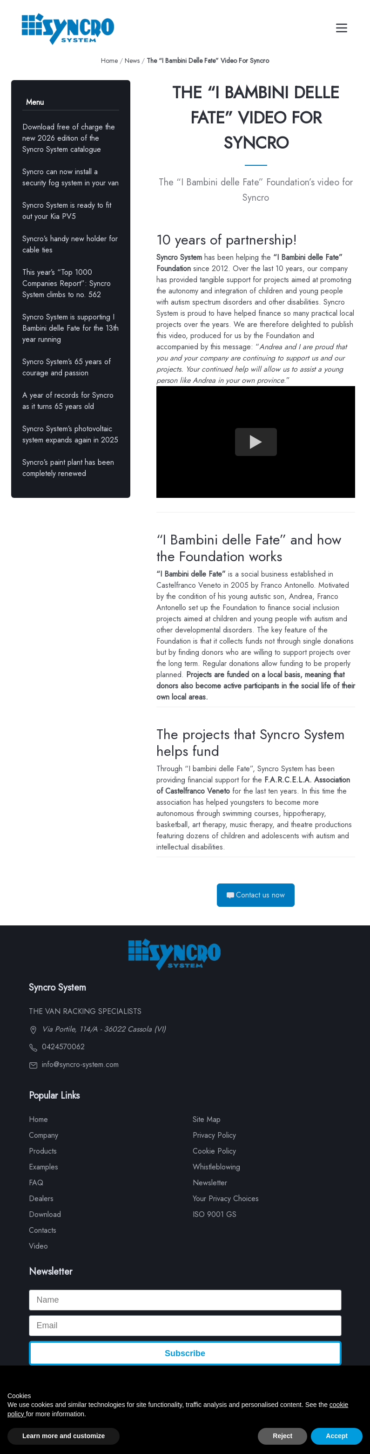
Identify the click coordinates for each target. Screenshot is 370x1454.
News (132, 60)
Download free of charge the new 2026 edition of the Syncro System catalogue (68, 138)
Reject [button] (282, 1436)
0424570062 (57, 1046)
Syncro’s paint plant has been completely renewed (68, 468)
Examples (43, 1167)
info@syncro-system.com (74, 1064)
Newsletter (210, 1182)
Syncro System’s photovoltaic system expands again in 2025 (70, 434)
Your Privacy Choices (226, 1198)
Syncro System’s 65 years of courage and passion (66, 367)
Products (43, 1151)
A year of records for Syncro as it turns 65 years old (68, 401)
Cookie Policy (214, 1151)
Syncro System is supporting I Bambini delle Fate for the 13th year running (70, 328)
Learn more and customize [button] (63, 1436)
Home (109, 60)
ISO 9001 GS (214, 1214)
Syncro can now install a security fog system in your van (70, 177)
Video (38, 1246)
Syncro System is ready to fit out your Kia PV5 (66, 211)
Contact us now (256, 895)
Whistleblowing (216, 1167)
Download (45, 1214)
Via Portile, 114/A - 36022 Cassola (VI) (97, 1029)
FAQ (36, 1182)
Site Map (207, 1119)
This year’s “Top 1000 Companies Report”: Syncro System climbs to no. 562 (66, 283)
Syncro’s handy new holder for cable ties (70, 244)
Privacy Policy (214, 1135)
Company (43, 1135)
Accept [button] (337, 1436)
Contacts (42, 1230)
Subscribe (185, 1353)
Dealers (41, 1198)
